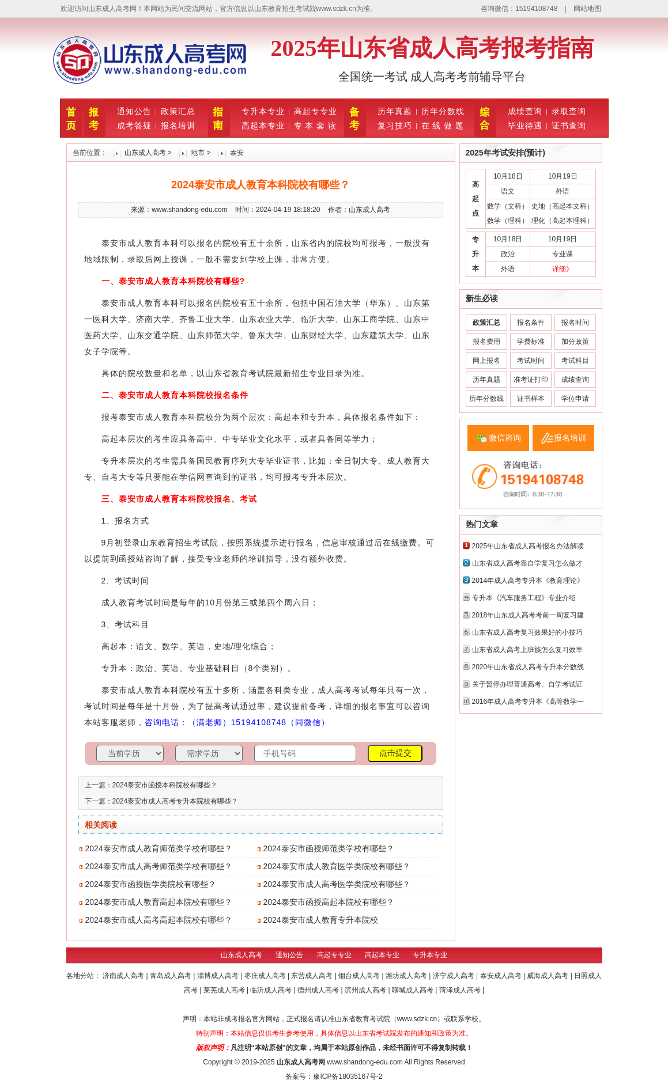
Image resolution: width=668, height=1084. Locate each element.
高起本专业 (263, 125)
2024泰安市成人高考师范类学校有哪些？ (158, 866)
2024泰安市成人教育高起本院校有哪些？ (158, 902)
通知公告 (134, 111)
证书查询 (569, 125)
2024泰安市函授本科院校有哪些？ (165, 785)
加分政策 (575, 342)
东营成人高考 (312, 976)
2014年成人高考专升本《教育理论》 (528, 581)
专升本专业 (263, 111)
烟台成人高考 (360, 976)
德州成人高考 (319, 990)
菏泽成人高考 (460, 990)
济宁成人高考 (454, 976)
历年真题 (395, 111)
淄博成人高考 (218, 976)
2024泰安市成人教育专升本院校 (320, 919)
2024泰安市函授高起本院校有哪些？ (328, 902)
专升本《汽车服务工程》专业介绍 (524, 598)
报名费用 (486, 342)
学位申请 (575, 399)
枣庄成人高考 (266, 976)
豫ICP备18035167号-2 (347, 1076)
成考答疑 (134, 125)
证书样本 (531, 399)
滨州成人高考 (366, 990)
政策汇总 (178, 111)
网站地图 (587, 9)
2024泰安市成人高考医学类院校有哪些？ (336, 884)
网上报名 (486, 361)
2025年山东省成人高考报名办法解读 (528, 546)
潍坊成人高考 (407, 976)
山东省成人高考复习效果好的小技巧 (527, 632)
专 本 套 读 (315, 125)
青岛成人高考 (171, 976)
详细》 (562, 269)
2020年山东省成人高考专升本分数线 (528, 667)
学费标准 (531, 342)
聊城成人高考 (413, 990)
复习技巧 (395, 125)
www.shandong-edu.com (364, 1062)
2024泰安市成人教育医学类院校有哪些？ (336, 866)
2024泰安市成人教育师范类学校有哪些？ (158, 848)
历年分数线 (443, 111)
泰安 (237, 153)
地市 (198, 153)
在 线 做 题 (443, 125)
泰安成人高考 (501, 976)
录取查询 (569, 111)
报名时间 (575, 323)
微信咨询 (505, 437)
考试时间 (531, 361)
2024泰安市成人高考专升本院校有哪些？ (175, 801)
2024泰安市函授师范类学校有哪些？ (328, 848)
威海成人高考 (548, 976)
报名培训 (178, 125)
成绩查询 (525, 111)
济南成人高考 (124, 976)
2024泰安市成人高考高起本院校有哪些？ (158, 919)
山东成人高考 (145, 153)
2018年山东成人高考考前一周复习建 (528, 615)
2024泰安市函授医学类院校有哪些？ (150, 884)
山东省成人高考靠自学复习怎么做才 (527, 563)
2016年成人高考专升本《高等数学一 (528, 702)
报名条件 (531, 323)
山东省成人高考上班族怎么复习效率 (527, 650)
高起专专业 (315, 111)
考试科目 (575, 361)
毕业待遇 (525, 125)
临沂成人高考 (271, 990)
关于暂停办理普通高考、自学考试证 (527, 684)
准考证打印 (531, 380)
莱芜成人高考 (225, 990)
